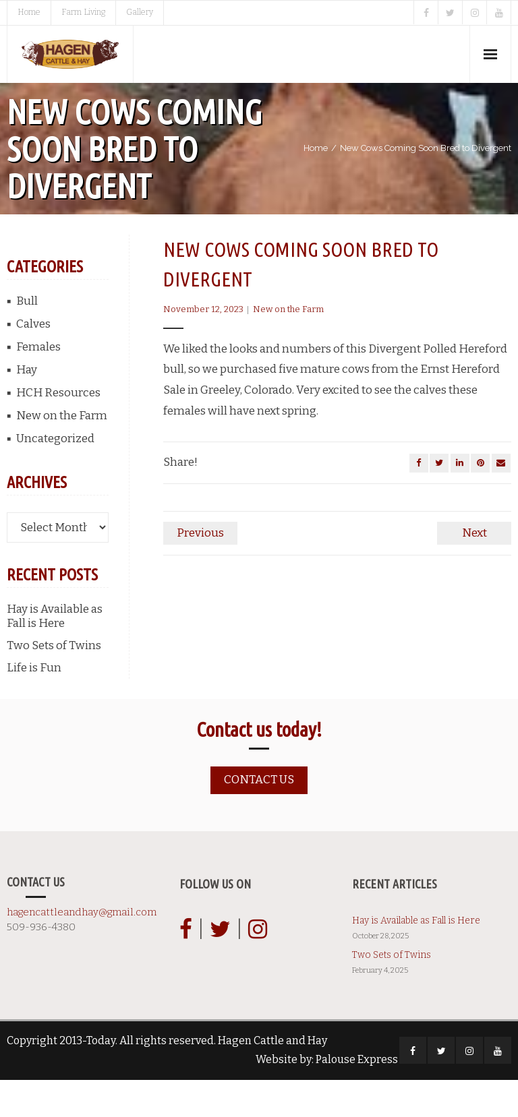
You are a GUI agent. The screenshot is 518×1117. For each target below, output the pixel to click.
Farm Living (83, 12)
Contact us (259, 817)
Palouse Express (357, 1096)
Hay (26, 407)
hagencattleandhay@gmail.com (81, 948)
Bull (27, 338)
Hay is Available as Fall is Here (55, 653)
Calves (33, 361)
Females (38, 384)
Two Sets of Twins (54, 682)
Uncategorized (55, 476)
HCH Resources (58, 430)
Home (29, 12)
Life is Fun (34, 705)
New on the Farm (288, 347)
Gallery (139, 12)
